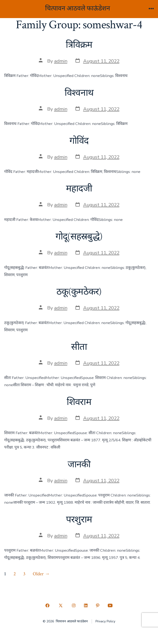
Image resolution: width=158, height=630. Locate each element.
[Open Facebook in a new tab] (47, 605)
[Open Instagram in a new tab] (73, 605)
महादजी (79, 189)
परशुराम (79, 520)
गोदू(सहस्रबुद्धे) (79, 237)
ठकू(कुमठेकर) (79, 292)
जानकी (79, 464)
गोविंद (79, 141)
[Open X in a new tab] (60, 605)
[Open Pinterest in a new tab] (97, 605)
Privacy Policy (105, 621)
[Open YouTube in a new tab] (110, 605)
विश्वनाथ (79, 93)
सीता (79, 347)
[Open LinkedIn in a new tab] (85, 605)
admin (60, 61)
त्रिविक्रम (79, 45)
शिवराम (79, 402)
